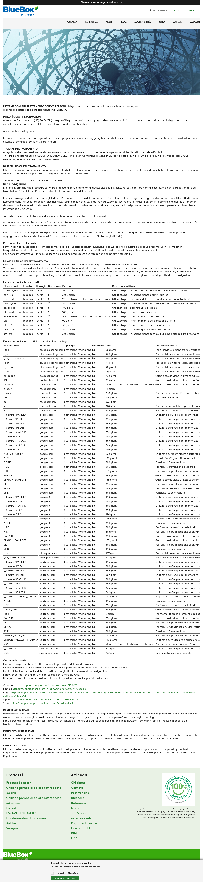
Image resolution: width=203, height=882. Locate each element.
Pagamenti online (84, 823)
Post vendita (80, 793)
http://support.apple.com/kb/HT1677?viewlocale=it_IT (44, 703)
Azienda (72, 22)
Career (177, 22)
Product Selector (18, 782)
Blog (123, 22)
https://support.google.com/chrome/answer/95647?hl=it (48, 685)
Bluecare (77, 798)
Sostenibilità (142, 22)
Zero (162, 22)
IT (174, 11)
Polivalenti (13, 808)
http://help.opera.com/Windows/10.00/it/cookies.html (45, 700)
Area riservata (160, 11)
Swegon (195, 22)
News (109, 22)
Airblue (11, 823)
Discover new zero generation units (101, 2)
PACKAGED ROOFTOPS (22, 813)
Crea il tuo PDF (82, 828)
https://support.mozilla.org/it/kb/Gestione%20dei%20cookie (49, 689)
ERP (74, 838)
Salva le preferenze (64, 878)
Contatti (192, 11)
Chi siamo (78, 782)
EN (178, 11)
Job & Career (80, 813)
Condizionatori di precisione (27, 818)
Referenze (91, 22)
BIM (74, 833)
